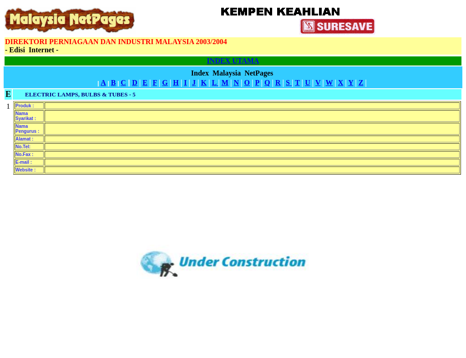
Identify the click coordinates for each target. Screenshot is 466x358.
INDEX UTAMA (233, 61)
